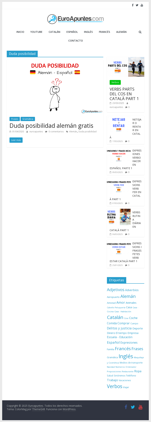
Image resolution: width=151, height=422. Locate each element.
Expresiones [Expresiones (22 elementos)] (129, 342)
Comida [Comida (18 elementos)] (112, 323)
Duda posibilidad (88, 131)
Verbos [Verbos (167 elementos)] (114, 386)
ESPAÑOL (72, 32)
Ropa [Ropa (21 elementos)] (137, 371)
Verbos (115, 82)
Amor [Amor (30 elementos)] (120, 302)
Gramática (27, 118)
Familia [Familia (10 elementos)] (110, 349)
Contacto (75, 40)
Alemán (73, 131)
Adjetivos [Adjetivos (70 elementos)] (115, 289)
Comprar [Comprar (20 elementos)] (123, 323)
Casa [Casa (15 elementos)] (129, 307)
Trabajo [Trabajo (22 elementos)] (112, 380)
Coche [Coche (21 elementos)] (133, 318)
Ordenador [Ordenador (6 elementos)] (130, 367)
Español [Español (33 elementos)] (113, 342)
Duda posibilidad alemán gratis (51, 125)
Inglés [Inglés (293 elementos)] (126, 356)
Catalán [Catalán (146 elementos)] (115, 317)
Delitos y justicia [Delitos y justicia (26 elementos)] (119, 328)
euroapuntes (36, 131)
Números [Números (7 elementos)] (120, 366)
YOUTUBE (36, 32)
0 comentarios (54, 131)
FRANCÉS (104, 32)
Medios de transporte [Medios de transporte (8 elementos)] (131, 362)
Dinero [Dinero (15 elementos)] (111, 333)
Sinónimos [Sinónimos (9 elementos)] (119, 375)
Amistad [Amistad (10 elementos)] (111, 302)
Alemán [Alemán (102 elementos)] (128, 296)
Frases (14, 118)
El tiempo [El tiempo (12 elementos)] (121, 333)
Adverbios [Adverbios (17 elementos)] (132, 290)
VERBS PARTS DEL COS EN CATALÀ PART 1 (124, 93)
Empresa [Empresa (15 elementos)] (133, 333)
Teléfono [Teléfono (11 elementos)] (131, 375)
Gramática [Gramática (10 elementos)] (112, 357)
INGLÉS (88, 32)
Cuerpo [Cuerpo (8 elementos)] (134, 323)
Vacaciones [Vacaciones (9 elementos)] (125, 380)
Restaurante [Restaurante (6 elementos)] (128, 371)
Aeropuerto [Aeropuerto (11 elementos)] (113, 297)
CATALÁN (54, 32)
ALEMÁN (121, 32)
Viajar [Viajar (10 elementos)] (126, 387)
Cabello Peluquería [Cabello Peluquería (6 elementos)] (116, 307)
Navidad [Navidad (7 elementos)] (111, 366)
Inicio (20, 32)
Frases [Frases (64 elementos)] (137, 348)
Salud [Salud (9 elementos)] (110, 375)
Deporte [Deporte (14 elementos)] (137, 328)
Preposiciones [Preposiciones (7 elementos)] (114, 371)
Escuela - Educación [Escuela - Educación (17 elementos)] (119, 337)
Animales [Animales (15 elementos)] (131, 302)
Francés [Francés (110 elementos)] (123, 348)
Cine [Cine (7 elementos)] (126, 318)
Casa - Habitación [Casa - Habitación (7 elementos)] (122, 311)
